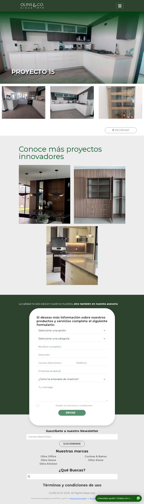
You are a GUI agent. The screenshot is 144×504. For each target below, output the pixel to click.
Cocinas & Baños (96, 456)
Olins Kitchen (48, 463)
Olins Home (48, 460)
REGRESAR (120, 130)
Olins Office (48, 456)
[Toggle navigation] (119, 6)
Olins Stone (95, 460)
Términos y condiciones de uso (72, 485)
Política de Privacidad (78, 498)
